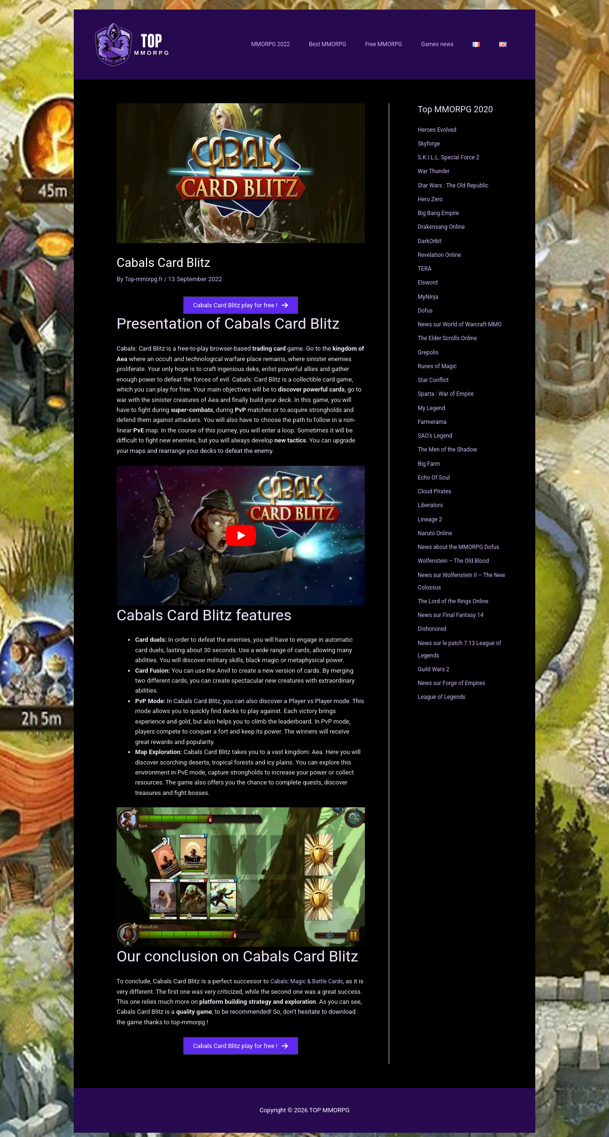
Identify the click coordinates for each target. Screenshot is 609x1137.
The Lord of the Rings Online (456, 595)
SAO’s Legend (437, 430)
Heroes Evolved (439, 123)
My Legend (433, 402)
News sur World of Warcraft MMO (464, 319)
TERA (425, 263)
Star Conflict (435, 374)
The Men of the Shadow (450, 444)
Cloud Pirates (436, 486)
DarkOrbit (431, 235)
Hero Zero (431, 193)
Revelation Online (441, 249)
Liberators (431, 499)
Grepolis (429, 346)
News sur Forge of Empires (455, 677)
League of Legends (444, 691)
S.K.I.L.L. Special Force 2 (451, 152)
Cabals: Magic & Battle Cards (310, 976)
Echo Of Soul (435, 471)
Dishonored (433, 623)
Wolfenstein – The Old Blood (457, 555)
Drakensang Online (443, 221)
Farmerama (433, 416)
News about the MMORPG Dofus (462, 541)
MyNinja (429, 290)
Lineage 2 (431, 513)
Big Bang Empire (440, 207)
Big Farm (430, 457)
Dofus (426, 304)
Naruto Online (436, 527)
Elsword (429, 277)
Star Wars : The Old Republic (456, 179)
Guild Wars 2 (435, 663)
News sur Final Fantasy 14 (454, 609)
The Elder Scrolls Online (450, 332)
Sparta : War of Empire (448, 388)
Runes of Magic (439, 360)
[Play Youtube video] (241, 530)
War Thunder (435, 165)
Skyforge (430, 137)
